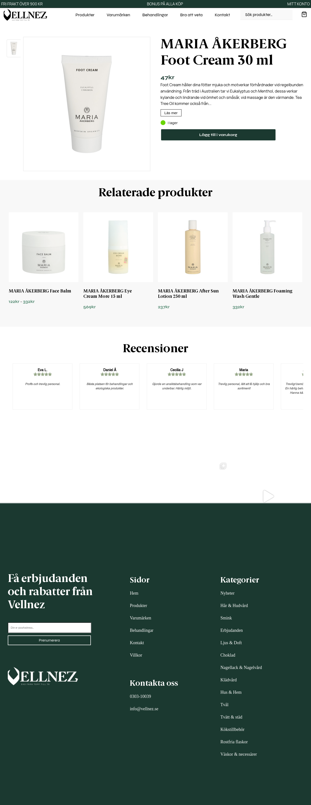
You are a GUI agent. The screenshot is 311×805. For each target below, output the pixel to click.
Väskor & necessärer (238, 754)
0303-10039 (140, 696)
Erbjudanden (231, 630)
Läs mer (171, 113)
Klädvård (228, 679)
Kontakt (222, 14)
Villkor (136, 655)
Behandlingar (155, 14)
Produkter (85, 14)
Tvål (224, 704)
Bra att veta (191, 14)
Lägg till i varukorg (218, 134)
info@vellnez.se (144, 708)
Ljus (224, 642)
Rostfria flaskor (234, 741)
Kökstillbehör (232, 729)
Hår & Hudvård (234, 605)
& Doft (235, 642)
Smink (226, 618)
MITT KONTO (298, 4)
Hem (134, 593)
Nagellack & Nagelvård (241, 667)
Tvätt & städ (231, 717)
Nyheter (227, 593)
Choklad (227, 655)
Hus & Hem (231, 692)
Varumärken (118, 14)
